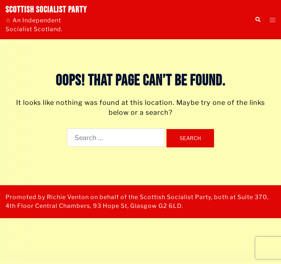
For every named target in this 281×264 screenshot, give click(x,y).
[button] (258, 19)
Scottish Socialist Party (46, 9)
